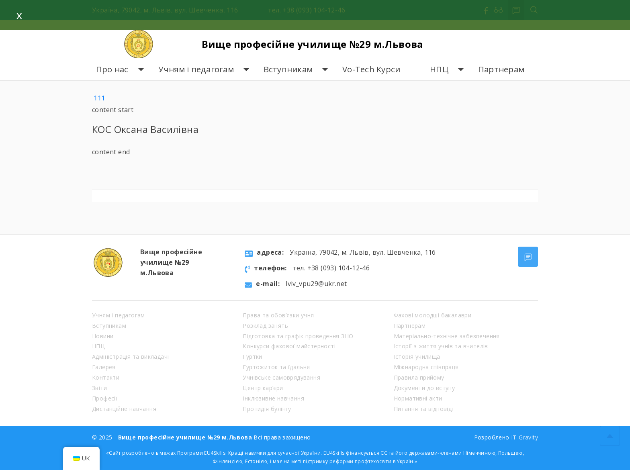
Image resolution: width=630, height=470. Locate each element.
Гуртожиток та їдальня (276, 367)
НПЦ (439, 69)
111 (99, 98)
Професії (104, 398)
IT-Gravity (524, 437)
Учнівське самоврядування (281, 377)
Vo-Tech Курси (371, 69)
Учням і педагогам (196, 69)
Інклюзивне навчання (273, 398)
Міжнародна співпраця (426, 367)
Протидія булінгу (267, 409)
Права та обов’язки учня (278, 315)
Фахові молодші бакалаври (433, 315)
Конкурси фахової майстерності (289, 346)
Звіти (99, 388)
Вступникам (288, 69)
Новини (102, 336)
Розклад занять (265, 325)
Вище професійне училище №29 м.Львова (312, 44)
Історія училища (417, 356)
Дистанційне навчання (124, 409)
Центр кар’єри (263, 388)
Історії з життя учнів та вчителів (441, 346)
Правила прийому (419, 377)
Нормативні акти (418, 398)
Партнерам (501, 69)
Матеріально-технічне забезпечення (447, 336)
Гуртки (252, 356)
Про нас (112, 69)
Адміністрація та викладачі (130, 356)
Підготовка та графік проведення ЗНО (298, 336)
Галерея (104, 367)
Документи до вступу (424, 388)
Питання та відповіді (423, 409)
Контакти (105, 377)
